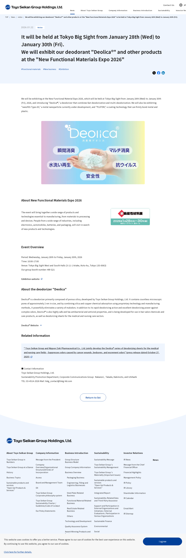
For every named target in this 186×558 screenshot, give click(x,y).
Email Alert (128, 508)
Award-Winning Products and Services (77, 532)
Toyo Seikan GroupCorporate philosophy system (49, 494)
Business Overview (73, 472)
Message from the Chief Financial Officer (134, 466)
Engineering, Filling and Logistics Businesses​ (77, 484)
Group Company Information (78, 467)
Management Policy (132, 477)
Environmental (101, 526)
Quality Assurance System (76, 526)
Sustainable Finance (103, 521)
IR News (127, 459)
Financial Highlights (132, 472)
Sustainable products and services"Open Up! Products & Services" (18, 486)
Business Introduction (142, 10)
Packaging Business (75, 477)
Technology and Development (78, 521)
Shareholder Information (135, 493)
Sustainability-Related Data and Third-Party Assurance (106, 499)
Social (96, 531)
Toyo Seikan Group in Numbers (16, 460)
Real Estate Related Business (75, 509)
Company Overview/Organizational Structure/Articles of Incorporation (47, 468)
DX (37, 488)
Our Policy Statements (45, 511)
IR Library (128, 488)
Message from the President (48, 459)
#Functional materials (31, 69)
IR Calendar (129, 498)
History (10, 472)
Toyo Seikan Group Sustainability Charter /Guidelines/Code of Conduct (48, 503)
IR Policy (127, 482)
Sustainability (164, 10)
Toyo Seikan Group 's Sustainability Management (106, 466)
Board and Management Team (49, 482)
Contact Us (168, 5)
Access (39, 477)
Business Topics (14, 477)
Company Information (118, 10)
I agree (162, 541)
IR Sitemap (128, 513)
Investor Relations (133, 452)
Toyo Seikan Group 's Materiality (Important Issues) (107, 473)
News (72, 10)
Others (70, 516)
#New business (49, 69)
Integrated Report (102, 493)
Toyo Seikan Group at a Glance (20, 467)
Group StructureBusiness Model (72, 460)
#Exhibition (64, 69)
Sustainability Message (104, 459)
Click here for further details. (18, 552)
